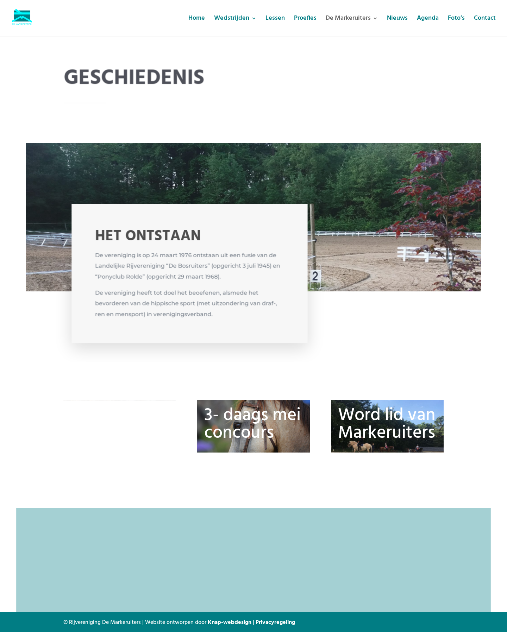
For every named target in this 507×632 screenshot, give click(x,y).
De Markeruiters (348, 19)
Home (196, 19)
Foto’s (456, 19)
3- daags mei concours (252, 424)
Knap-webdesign (229, 622)
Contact (485, 19)
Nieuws (397, 19)
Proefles (305, 19)
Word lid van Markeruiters (387, 424)
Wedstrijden (231, 19)
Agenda (428, 19)
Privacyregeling (275, 622)
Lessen (275, 19)
